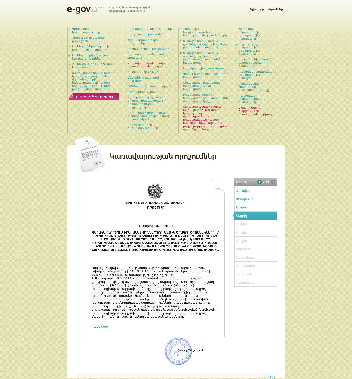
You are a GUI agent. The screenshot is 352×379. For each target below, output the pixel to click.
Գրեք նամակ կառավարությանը (86, 30)
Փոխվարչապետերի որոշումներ (143, 41)
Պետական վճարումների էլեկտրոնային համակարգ (249, 33)
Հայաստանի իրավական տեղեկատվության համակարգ (202, 86)
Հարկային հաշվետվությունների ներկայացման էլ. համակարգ (205, 32)
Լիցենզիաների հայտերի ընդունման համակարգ (90, 48)
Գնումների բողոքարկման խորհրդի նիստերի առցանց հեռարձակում (149, 116)
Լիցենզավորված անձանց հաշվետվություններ (91, 57)
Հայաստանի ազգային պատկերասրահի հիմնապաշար (255, 63)
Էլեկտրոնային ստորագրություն (95, 96)
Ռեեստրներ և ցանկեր (145, 92)
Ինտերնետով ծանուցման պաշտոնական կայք (254, 87)
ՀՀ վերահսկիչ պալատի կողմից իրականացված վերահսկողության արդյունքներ (146, 102)
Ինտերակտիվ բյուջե (143, 72)
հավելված (100, 326)
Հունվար (243, 191)
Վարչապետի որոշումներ (146, 34)
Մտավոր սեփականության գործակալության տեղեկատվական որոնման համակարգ (203, 57)
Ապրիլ (241, 216)
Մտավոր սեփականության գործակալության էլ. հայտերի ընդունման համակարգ (205, 44)
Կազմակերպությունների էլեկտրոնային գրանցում (257, 75)
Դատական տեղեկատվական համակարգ (252, 99)
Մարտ (241, 207)
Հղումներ (275, 8)
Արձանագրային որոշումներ (148, 49)
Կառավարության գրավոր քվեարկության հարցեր (147, 65)
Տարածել (265, 377)
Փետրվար (245, 199)
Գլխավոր (257, 8)
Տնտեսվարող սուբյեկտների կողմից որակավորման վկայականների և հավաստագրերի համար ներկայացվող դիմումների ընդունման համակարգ (93, 81)
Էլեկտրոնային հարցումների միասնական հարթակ (255, 111)
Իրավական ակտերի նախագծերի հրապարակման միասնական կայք (205, 98)
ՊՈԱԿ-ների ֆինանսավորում (149, 86)
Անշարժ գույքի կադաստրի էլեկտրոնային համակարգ (249, 49)
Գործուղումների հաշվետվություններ (143, 126)
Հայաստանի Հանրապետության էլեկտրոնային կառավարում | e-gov (108, 10)
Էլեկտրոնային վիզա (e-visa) (203, 68)
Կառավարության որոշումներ (150, 29)
